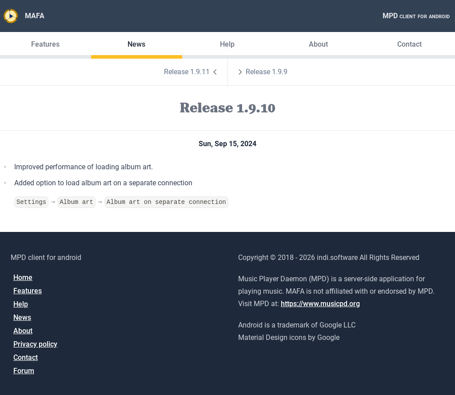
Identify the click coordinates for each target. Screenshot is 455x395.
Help (227, 44)
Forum (23, 370)
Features (45, 44)
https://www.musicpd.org (320, 303)
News (136, 44)
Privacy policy (35, 343)
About (318, 44)
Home (22, 277)
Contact (409, 44)
